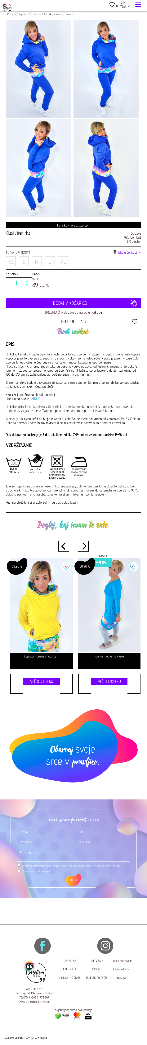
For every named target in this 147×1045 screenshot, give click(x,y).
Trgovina (23, 14)
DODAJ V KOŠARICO (73, 303)
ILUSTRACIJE (70, 969)
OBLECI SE (70, 961)
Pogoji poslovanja (121, 961)
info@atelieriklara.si (39, 1001)
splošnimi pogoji (42, 871)
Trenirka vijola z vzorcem (58, 14)
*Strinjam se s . (36, 871)
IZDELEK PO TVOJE (96, 977)
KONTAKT (96, 969)
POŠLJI (73, 880)
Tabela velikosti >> (127, 252)
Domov (11, 14)
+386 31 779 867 (40, 997)
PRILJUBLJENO (73, 321)
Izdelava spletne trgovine (18, 1037)
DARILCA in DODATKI (69, 977)
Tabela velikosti (121, 969)
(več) (118, 865)
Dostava (121, 977)
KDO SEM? (97, 961)
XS (10, 261)
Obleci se (36, 14)
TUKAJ (36, 399)
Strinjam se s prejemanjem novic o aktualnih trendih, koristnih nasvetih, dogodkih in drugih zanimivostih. (71, 865)
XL (63, 261)
